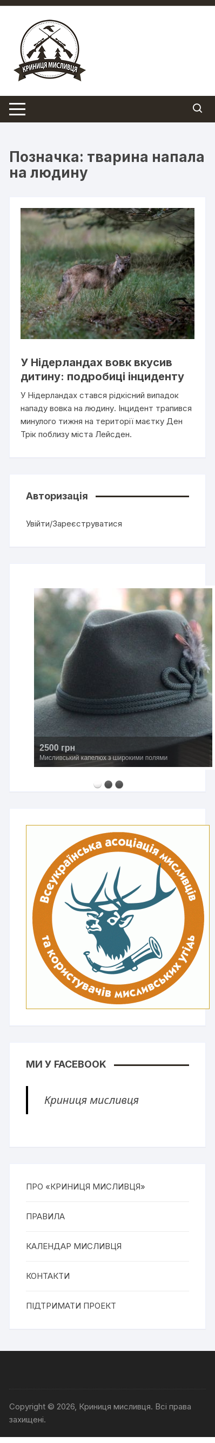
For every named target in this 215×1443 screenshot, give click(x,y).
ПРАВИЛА (45, 1216)
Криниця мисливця (91, 1100)
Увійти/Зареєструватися (74, 523)
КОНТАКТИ (48, 1276)
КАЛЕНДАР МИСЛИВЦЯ (74, 1246)
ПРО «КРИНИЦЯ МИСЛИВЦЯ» (85, 1186)
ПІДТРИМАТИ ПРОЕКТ (71, 1306)
